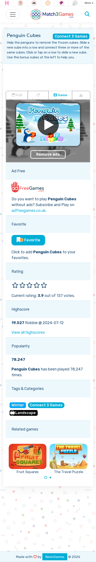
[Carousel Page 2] (50, 477)
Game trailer (60, 96)
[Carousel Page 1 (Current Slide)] (45, 477)
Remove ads (48, 154)
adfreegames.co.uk (28, 210)
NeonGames (54, 557)
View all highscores (28, 332)
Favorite (28, 240)
